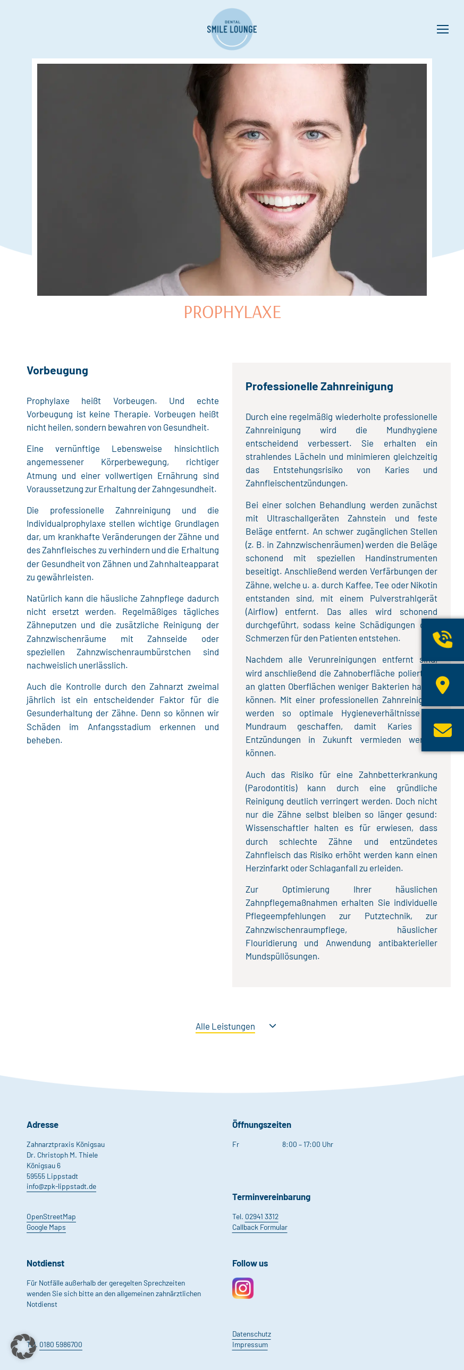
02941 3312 (262, 1216)
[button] (23, 1346)
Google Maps (46, 1226)
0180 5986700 (60, 1344)
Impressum (250, 1344)
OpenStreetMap (51, 1216)
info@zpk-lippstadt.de (61, 1186)
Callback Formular (260, 1226)
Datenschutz (251, 1333)
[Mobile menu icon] (442, 29)
